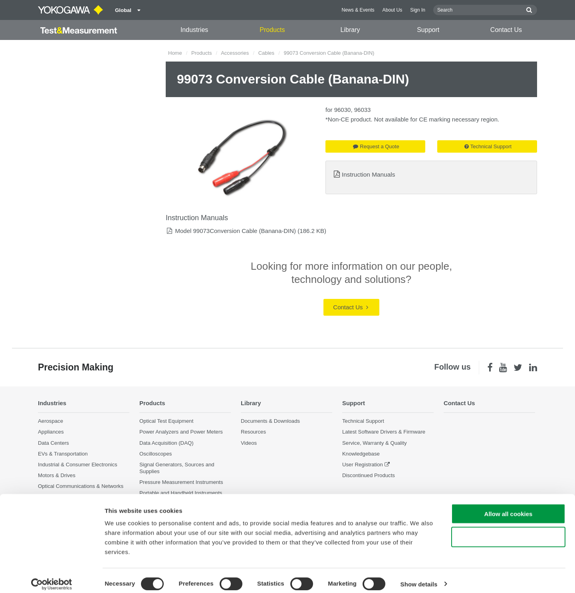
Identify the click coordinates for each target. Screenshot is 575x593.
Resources (253, 432)
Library (350, 29)
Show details (419, 577)
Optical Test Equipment (166, 421)
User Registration (362, 465)
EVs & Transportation (63, 454)
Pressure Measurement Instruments (181, 482)
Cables (266, 53)
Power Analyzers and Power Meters (181, 432)
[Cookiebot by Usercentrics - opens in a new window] (52, 577)
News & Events (358, 10)
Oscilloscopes (155, 454)
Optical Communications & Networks (80, 486)
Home (175, 53)
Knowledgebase (361, 454)
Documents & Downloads (270, 421)
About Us (392, 10)
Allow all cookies (508, 506)
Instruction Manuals (368, 174)
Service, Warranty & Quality (374, 443)
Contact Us (506, 29)
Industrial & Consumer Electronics (77, 465)
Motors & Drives (56, 475)
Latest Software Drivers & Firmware (383, 432)
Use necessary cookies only (508, 530)
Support (428, 29)
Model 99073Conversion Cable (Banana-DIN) (235, 230)
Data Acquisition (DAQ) (166, 443)
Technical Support (488, 146)
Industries (194, 29)
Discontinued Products (368, 475)
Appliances (51, 432)
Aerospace (50, 421)
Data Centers (53, 443)
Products (272, 29)
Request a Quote (376, 146)
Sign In (417, 10)
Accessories (235, 53)
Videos (249, 443)
